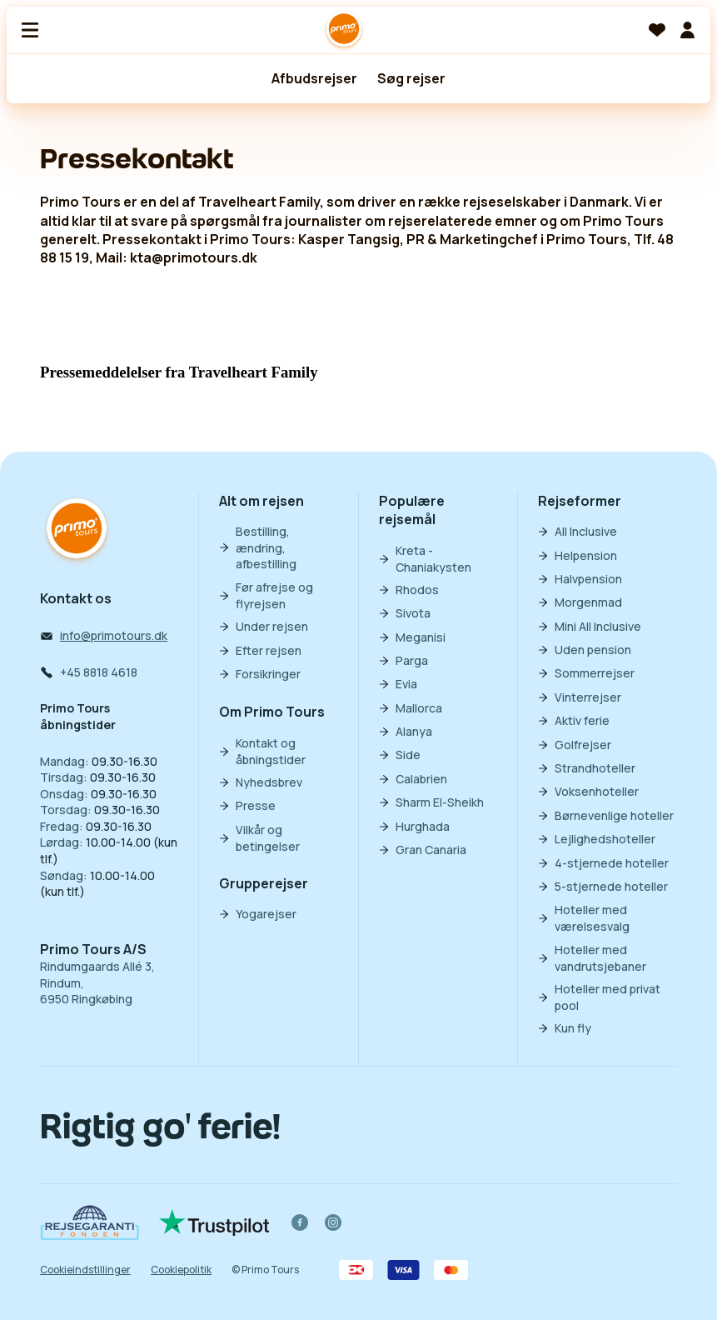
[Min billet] (687, 30)
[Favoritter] (657, 30)
